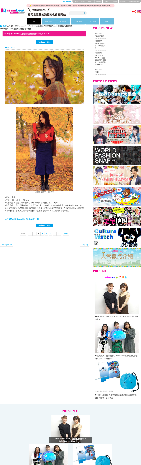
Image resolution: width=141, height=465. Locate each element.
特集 (107, 21)
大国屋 (97, 72)
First (23, 234)
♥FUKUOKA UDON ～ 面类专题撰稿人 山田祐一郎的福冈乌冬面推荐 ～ (100, 59)
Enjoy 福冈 (77, 21)
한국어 (83, 1)
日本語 (76, 1)
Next (49, 42)
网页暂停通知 (99, 36)
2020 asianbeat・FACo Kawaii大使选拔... (29, 26)
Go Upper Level (7, 245)
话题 (34, 21)
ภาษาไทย (114, 1)
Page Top (85, 245)
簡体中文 (90, 1)
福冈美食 (63, 21)
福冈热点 (48, 21)
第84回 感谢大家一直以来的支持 (100, 45)
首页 (4, 26)
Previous (41, 42)
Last (66, 234)
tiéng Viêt (123, 1)
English (106, 1)
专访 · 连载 (92, 21)
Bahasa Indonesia (134, 1)
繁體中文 (98, 1)
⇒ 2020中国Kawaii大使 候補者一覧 (22, 219)
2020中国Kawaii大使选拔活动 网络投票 (58, 26)
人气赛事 (10, 26)
